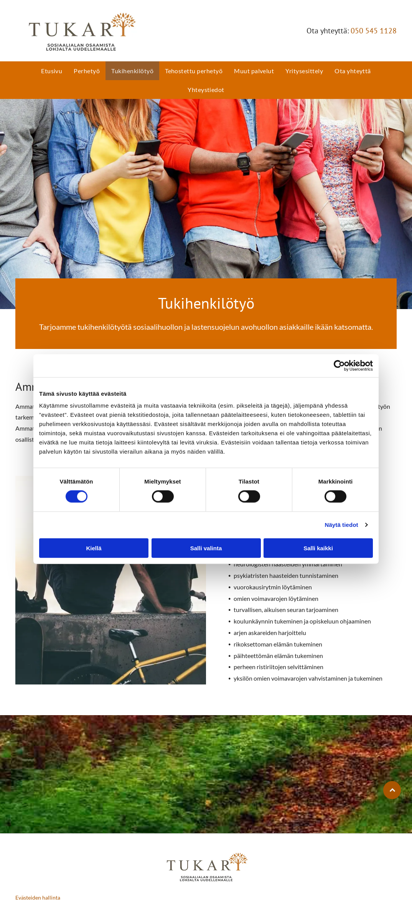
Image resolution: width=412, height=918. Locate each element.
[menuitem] (51, 70)
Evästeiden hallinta (37, 897)
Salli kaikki (318, 548)
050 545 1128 (374, 31)
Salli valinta (206, 548)
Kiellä (93, 548)
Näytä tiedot (341, 525)
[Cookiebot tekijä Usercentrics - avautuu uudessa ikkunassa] (339, 365)
